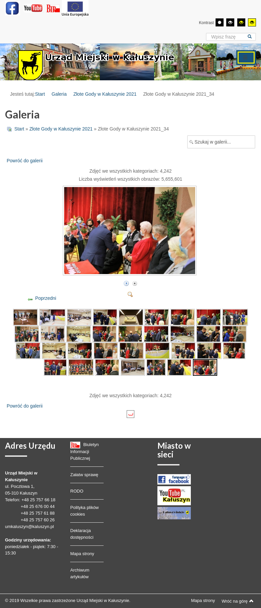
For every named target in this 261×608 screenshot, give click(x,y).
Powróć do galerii (24, 160)
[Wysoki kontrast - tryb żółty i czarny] (252, 22)
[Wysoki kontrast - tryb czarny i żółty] (241, 22)
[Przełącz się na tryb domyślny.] (220, 22)
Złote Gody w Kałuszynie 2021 (104, 94)
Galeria (59, 94)
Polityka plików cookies (84, 511)
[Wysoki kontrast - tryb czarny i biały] (230, 22)
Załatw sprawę (84, 474)
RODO (76, 491)
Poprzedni (45, 298)
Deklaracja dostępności (81, 534)
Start (40, 94)
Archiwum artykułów (79, 573)
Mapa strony (82, 553)
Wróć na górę (238, 601)
